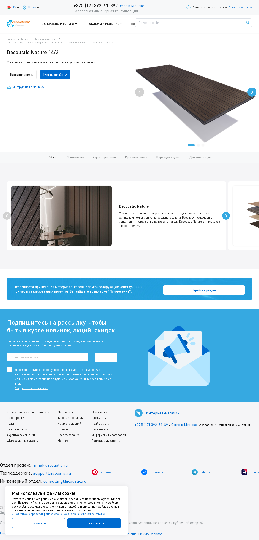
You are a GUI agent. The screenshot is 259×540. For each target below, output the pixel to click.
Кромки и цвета (136, 157)
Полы (10, 420)
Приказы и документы (104, 438)
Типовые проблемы (70, 415)
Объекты (62, 426)
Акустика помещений (21, 432)
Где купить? (161, 24)
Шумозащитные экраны (22, 438)
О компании (98, 409)
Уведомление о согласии (31, 385)
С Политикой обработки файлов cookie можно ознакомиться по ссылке (59, 514)
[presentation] (139, 92)
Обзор (53, 157)
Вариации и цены (23, 74)
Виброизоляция (17, 426)
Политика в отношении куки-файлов (139, 531)
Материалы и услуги (71, 24)
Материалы (64, 409)
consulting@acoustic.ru (67, 478)
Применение (75, 157)
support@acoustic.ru (53, 470)
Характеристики (104, 157)
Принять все (94, 523)
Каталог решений (68, 420)
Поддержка (136, 24)
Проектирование (68, 432)
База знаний (98, 426)
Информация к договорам (107, 432)
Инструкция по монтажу (28, 87)
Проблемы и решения (107, 24)
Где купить (97, 415)
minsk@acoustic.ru (51, 462)
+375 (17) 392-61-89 (93, 5)
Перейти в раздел (230, 288)
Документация (200, 157)
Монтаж (62, 438)
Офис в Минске (130, 5)
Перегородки (15, 415)
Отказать (38, 523)
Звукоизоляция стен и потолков (28, 409)
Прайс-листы (99, 420)
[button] (191, 145)
